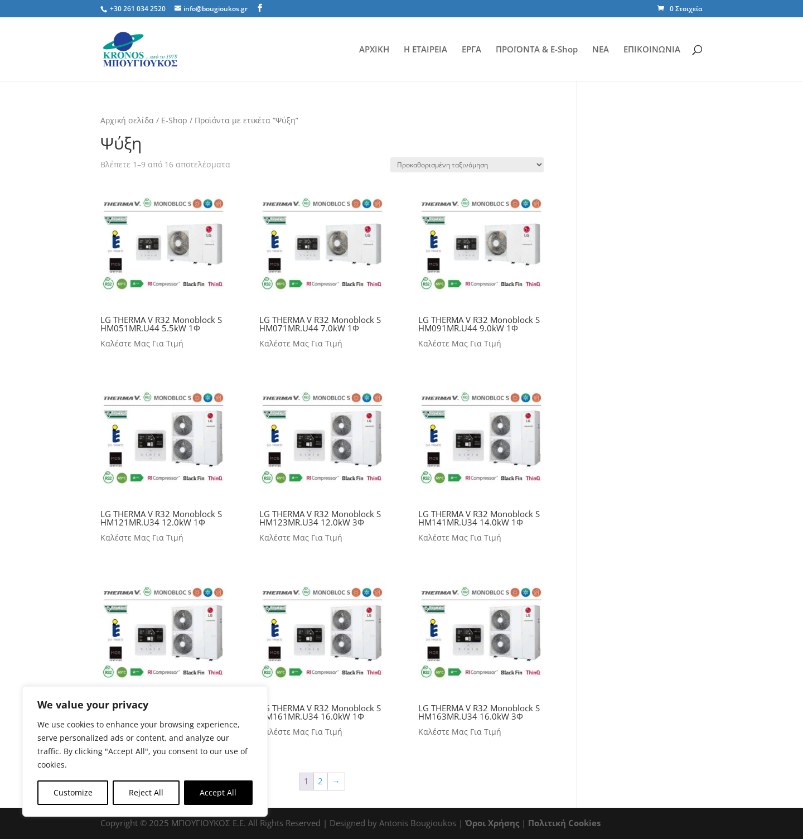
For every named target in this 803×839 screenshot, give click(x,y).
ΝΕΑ (600, 50)
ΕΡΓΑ (471, 50)
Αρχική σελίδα (127, 120)
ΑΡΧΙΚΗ (374, 50)
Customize (73, 792)
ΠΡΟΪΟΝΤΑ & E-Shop (537, 50)
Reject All (146, 792)
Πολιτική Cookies (564, 822)
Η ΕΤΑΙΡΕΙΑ (425, 50)
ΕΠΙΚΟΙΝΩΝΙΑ (651, 50)
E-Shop (174, 120)
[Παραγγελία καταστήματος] (467, 164)
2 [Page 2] (320, 781)
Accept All (218, 792)
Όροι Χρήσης (492, 822)
